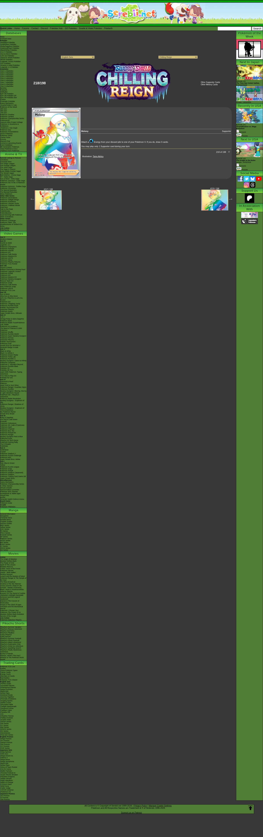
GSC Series (4, 529)
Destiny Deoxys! (6, 574)
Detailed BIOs (5, 520)
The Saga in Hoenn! (7, 169)
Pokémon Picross (6, 338)
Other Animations (6, 217)
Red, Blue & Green (7, 463)
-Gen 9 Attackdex (6, 86)
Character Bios (6, 162)
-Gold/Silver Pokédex (8, 44)
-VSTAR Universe (6, 790)
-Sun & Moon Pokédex (8, 54)
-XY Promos (4, 746)
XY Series (4, 546)
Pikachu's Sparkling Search (10, 648)
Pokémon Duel (5, 343)
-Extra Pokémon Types (8, 670)
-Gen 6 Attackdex (6, 80)
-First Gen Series (6, 735)
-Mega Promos (5, 739)
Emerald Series (6, 535)
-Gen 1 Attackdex (6, 71)
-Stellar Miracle (6, 778)
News (2, 37)
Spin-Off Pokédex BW (8, 98)
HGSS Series (5, 540)
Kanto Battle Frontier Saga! (10, 171)
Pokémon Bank (6, 321)
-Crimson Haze (6, 784)
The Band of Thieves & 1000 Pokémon (11, 329)
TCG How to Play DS (8, 376)
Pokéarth (108, 28)
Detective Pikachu (7, 309)
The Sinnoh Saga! (7, 173)
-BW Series (4, 727)
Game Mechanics (6, 103)
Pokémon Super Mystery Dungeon (13, 336)
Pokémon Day (5, 130)
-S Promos (4, 797)
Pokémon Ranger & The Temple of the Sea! (13, 579)
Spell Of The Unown (7, 565)
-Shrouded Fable (6, 704)
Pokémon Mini (5, 457)
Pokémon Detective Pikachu (11, 620)
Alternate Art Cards (7, 676)
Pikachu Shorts (13, 623)
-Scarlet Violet (5, 720)
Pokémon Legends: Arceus (10, 271)
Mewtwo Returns (6, 567)
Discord (44, 28)
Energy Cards (5, 674)
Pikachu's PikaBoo (7, 633)
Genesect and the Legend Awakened (10, 598)
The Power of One (7, 563)
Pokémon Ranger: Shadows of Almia (11, 405)
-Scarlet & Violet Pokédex (10, 65)
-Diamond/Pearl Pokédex (9, 48)
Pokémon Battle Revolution (10, 399)
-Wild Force (4, 786)
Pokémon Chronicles (8, 188)
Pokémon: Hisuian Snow (9, 203)
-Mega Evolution (6, 689)
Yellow (2, 465)
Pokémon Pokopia (7, 249)
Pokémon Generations (8, 198)
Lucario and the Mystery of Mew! (12, 576)
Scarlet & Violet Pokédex (90, 28)
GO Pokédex (71, 28)
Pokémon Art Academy (8, 326)
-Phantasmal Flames (8, 687)
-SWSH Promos (6, 742)
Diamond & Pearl (6, 381)
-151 (2, 714)
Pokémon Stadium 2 (8, 454)
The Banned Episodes (8, 192)
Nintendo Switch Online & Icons (12, 499)
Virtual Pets (4, 495)
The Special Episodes (8, 190)
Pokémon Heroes (6, 570)
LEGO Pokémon (6, 134)
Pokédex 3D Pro (6, 370)
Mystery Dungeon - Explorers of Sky (12, 401)
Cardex (3, 99)
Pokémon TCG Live (7, 290)
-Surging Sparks (6, 701)
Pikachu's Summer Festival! (10, 638)
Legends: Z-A (5, 245)
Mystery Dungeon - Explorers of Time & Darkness (12, 409)
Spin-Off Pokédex (6, 94)
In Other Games (6, 486)
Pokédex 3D (4, 368)
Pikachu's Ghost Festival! (9, 640)
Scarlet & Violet (6, 243)
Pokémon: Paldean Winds (10, 205)
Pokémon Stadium (7, 474)
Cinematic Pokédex (7, 101)
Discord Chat (5, 141)
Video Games (13, 233)
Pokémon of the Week (8, 107)
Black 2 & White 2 (7, 353)
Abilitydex (4, 92)
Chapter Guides (6, 522)
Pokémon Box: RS (7, 431)
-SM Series (4, 723)
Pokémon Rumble (7, 389)
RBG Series (4, 525)
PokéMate (4, 446)
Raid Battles (4, 678)
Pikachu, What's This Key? (10, 656)
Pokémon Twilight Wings (9, 200)
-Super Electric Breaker (9, 775)
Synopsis (241, 166)
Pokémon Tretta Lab (8, 357)
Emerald (3, 421)
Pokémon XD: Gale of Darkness (12, 425)
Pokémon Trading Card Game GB (13, 476)
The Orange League (8, 165)
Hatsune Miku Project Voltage (11, 122)
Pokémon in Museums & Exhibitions (9, 125)
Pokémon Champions (8, 247)
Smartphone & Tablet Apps (10, 493)
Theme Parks (5, 137)
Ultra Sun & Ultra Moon (9, 296)
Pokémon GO (5, 252)
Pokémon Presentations (9, 132)
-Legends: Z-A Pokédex (9, 67)
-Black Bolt (4, 691)
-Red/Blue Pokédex (7, 42)
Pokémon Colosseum (8, 423)
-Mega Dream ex (6, 756)
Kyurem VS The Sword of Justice (12, 593)
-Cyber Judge (5, 788)
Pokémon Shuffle (6, 332)
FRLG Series (5, 533)
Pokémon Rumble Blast (9, 366)
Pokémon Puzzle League (9, 467)
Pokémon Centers (7, 116)
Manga (13, 510)
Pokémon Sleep (6, 260)
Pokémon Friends (7, 250)
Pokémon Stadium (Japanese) (11, 473)
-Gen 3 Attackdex (6, 75)
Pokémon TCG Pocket (8, 264)
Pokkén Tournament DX (9, 307)
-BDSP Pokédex (6, 60)
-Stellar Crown (5, 703)
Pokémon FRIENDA (7, 507)
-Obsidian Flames (7, 716)
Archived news (5, 39)
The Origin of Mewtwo (8, 559)
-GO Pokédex (5, 63)
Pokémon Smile (6, 283)
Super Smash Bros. (7, 478)
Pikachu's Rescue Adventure (11, 629)
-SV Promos (4, 741)
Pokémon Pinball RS (8, 433)
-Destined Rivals (6, 695)
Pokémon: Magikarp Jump (10, 304)
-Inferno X (4, 758)
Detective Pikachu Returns (10, 262)
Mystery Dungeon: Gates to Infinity (13, 361)
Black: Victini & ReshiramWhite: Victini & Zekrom (12, 590)
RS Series (4, 531)
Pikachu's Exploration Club (10, 644)
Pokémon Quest (6, 311)
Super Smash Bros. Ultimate (11, 313)
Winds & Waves (6, 239)
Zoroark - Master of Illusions (10, 588)
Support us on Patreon (131, 812)
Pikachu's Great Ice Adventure (11, 646)
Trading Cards (13, 662)
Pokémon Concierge (8, 220)
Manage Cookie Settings (160, 806)
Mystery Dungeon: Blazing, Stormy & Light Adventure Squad (13, 392)
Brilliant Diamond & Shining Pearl (12, 269)
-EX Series (4, 731)
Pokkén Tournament (7, 342)
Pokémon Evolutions (8, 202)
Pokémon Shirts (6, 135)
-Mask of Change (6, 782)
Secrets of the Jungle (8, 616)
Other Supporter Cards (210, 82)
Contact (35, 28)
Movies (13, 553)
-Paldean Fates (6, 710)
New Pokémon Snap (8, 287)
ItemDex (3, 88)
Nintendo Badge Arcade (9, 347)
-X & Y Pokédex (6, 52)
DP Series (4, 537)
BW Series (4, 542)
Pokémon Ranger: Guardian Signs (13, 387)
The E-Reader (5, 444)
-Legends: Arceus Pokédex (10, 61)
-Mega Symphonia (7, 761)
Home (17, 28)
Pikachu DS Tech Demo (9, 440)
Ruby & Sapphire (6, 417)
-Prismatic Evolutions (8, 699)
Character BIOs (6, 518)
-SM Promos (5, 744)
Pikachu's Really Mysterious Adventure (10, 651)
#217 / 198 (48, 189)
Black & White (5, 351)
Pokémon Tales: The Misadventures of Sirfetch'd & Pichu (11, 224)
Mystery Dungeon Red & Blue (11, 436)
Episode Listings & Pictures (10, 158)
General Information (7, 514)
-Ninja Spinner (5, 752)
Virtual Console (6, 488)
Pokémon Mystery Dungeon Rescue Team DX (10, 280)
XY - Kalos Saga (6, 177)
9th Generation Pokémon (9, 147)
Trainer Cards (5, 672)
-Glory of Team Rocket (8, 767)
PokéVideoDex (5, 213)
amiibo (2, 497)
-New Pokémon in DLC (9, 149)
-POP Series (5, 748)
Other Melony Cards (209, 85)
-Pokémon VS (5, 792)
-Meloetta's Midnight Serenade (11, 595)
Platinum (3, 383)
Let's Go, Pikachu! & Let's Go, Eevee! (11, 299)
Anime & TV (13, 154)
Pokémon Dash (6, 427)
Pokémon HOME (6, 273)
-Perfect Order (5, 684)
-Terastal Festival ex (7, 773)
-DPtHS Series (5, 729)
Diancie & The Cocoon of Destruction (9, 602)
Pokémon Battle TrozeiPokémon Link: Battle (12, 324)
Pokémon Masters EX (8, 256)
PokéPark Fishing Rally (9, 442)
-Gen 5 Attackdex (6, 79)
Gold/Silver (4, 450)
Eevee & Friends (6, 654)
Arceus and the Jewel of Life (11, 586)
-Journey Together (7, 697)
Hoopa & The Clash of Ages (10, 605)
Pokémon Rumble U (8, 359)
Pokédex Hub (56, 28)
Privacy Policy (140, 806)
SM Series (4, 550)
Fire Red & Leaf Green (8, 419)
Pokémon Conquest (7, 362)
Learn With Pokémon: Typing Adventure (11, 373)
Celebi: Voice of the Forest (10, 569)
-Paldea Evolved (6, 718)
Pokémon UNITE (6, 258)
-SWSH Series (5, 722)
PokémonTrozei (6, 438)
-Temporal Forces (6, 708)
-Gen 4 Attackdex (6, 77)
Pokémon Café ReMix (8, 254)
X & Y (2, 317)
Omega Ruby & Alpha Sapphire (12, 319)
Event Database (6, 145)
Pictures (242, 136)
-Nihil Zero (4, 754)
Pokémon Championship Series (12, 118)
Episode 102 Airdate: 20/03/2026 (245, 160)
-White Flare (4, 693)
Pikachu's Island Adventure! (10, 642)
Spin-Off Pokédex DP (8, 96)
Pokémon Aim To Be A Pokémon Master (12, 183)
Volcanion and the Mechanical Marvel (11, 607)
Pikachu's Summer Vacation (10, 627)
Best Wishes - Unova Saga (10, 175)
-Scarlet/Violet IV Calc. (8, 105)
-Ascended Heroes (7, 685)
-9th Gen (3, 109)
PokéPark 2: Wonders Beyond (11, 364)
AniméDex (4, 160)
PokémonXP (5, 120)
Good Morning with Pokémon (11, 215)
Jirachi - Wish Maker (8, 572)
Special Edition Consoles (9, 490)
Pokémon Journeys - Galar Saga (12, 181)
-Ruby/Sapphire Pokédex (9, 46)
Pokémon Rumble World (9, 334)
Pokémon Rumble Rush (9, 306)
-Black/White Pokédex (8, 50)
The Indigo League (7, 164)
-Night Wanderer (6, 780)
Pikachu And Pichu (7, 631)
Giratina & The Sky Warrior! (10, 584)
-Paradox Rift (5, 712)
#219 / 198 (214, 189)
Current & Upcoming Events (10, 143)
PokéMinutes (5, 211)
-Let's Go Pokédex (7, 56)
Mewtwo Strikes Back (8, 561)
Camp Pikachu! (6, 635)
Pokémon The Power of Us (10, 612)
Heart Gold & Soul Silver (9, 385)
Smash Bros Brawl (7, 414)
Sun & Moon (5, 294)
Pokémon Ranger (6, 435)
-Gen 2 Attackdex (6, 73)
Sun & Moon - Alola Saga (9, 179)
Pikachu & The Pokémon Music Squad (12, 658)
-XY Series (4, 725)
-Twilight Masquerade (8, 706)
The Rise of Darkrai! (7, 582)
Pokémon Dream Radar (9, 355)
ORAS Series (5, 548)
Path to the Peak (6, 209)
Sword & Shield (6, 268)
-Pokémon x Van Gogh (8, 128)
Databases (13, 33)
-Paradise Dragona (7, 777)
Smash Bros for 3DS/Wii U (10, 345)
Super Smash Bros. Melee (10, 459)
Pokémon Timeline (7, 115)
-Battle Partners (6, 771)
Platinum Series (6, 539)
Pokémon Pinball (6, 471)
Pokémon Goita (6, 503)
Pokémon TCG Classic (8, 680)
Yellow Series (5, 527)
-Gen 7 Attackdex (6, 82)
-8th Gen (3, 111)
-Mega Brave (5, 760)
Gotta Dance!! (5, 637)
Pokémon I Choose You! (9, 610)
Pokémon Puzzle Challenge (10, 455)
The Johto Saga (6, 167)
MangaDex (4, 516)
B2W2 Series (5, 544)
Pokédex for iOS (6, 378)
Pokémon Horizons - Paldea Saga (13, 186)
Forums (25, 28)
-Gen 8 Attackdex (6, 84)
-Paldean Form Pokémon (9, 151)
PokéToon (4, 207)
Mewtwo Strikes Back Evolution (12, 614)
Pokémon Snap (6, 469)
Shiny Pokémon (6, 194)
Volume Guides (6, 523)
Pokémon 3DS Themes (9, 492)
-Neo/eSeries (5, 733)
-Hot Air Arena (5, 769)
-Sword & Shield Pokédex (10, 58)
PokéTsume (4, 230)
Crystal (3, 452)
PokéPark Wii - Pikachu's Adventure (9, 396)
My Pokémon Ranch (8, 412)
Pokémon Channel (7, 429)
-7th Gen (3, 113)
